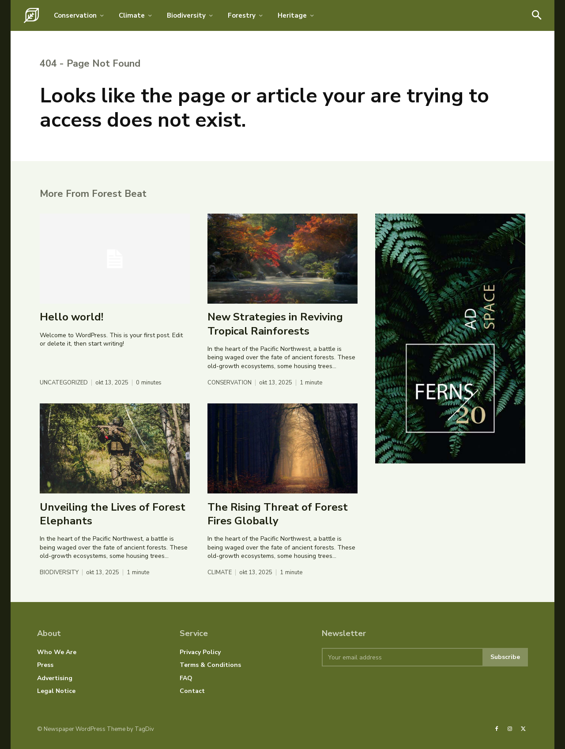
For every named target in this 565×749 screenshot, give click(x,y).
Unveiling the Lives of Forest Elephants (112, 513)
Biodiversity (59, 573)
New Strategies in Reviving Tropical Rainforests (275, 324)
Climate (219, 573)
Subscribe (505, 657)
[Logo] (31, 15)
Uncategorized (64, 383)
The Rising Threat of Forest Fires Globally (277, 513)
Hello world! (71, 317)
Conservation (229, 383)
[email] (402, 657)
